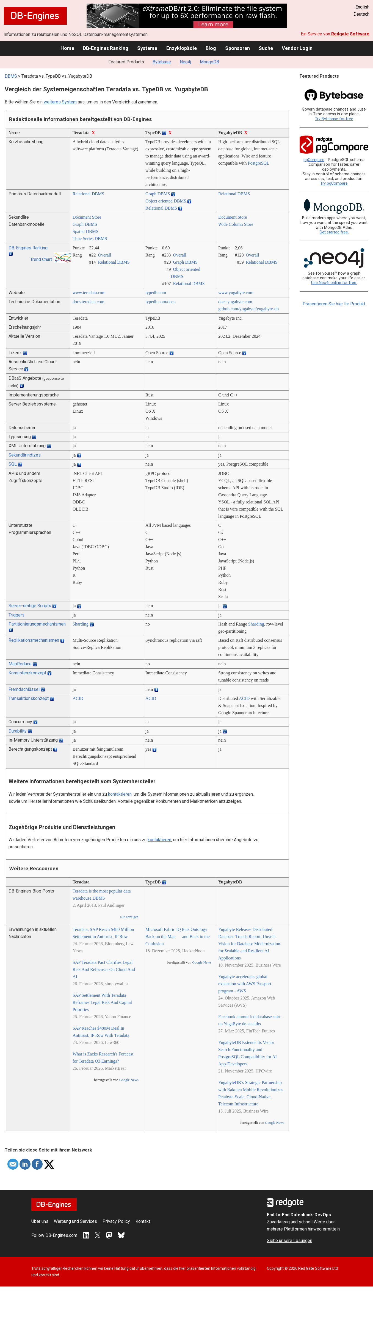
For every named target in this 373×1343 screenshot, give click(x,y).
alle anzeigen (129, 917)
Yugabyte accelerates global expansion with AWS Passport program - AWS (244, 983)
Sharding (81, 624)
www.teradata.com (89, 292)
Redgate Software (350, 33)
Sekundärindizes (25, 455)
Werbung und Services (75, 1221)
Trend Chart (41, 259)
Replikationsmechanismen (34, 640)
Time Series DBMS (90, 238)
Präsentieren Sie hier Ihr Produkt (334, 303)
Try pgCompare (334, 183)
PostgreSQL (258, 163)
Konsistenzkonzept (27, 672)
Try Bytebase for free (334, 119)
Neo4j (185, 61)
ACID (78, 698)
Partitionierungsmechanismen (37, 624)
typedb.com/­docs (160, 301)
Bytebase (162, 61)
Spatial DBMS (85, 231)
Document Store (87, 217)
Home (67, 48)
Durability (18, 731)
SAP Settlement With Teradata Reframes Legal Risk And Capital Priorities (102, 1002)
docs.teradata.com (88, 301)
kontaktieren (120, 794)
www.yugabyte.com (235, 292)
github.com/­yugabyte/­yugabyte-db (248, 308)
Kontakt (143, 1221)
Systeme (147, 48)
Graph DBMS (157, 194)
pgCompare (313, 159)
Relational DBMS (88, 194)
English (362, 7)
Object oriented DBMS (165, 201)
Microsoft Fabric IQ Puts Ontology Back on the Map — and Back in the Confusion (177, 936)
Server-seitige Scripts (30, 605)
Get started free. (334, 232)
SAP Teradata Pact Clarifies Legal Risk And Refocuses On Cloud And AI (104, 969)
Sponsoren (237, 48)
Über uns (39, 1221)
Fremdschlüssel (24, 689)
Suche (266, 48)
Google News (129, 1080)
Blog (211, 48)
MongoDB (209, 61)
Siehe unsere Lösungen (289, 1240)
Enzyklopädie (181, 48)
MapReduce (20, 663)
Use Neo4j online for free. (334, 282)
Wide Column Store (235, 224)
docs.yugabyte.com (235, 301)
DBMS (11, 76)
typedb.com (155, 292)
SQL (13, 464)
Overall (104, 255)
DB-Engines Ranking (105, 48)
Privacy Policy (116, 1221)
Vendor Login (297, 48)
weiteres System (60, 102)
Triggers (16, 615)
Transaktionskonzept (29, 698)
